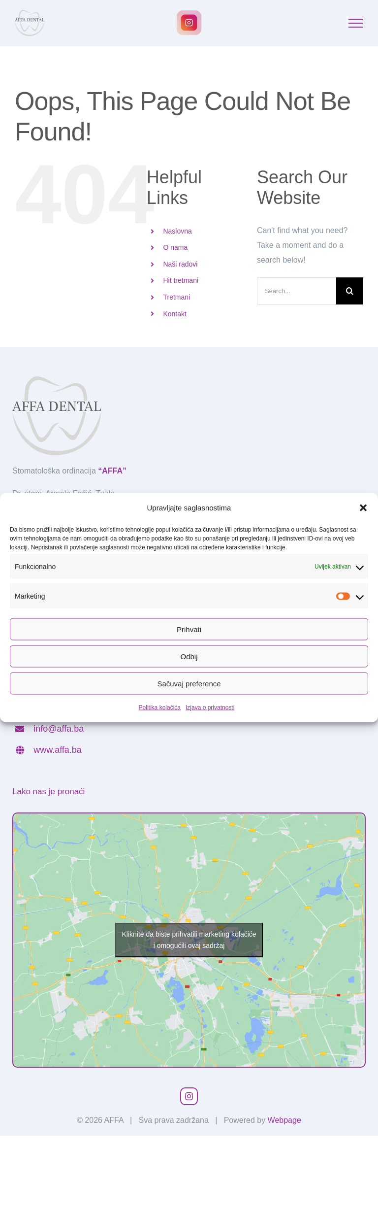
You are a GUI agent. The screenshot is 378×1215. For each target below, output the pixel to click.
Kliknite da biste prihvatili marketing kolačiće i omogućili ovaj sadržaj (189, 939)
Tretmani (176, 297)
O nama (175, 247)
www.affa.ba (57, 750)
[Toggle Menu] (356, 23)
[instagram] (189, 1096)
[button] (363, 508)
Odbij (188, 656)
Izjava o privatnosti (210, 707)
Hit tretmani (180, 280)
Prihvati (189, 629)
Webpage (284, 1120)
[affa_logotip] (56, 380)
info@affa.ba (58, 729)
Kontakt (174, 314)
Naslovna (177, 231)
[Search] (349, 290)
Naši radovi (180, 264)
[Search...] (296, 290)
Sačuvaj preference (188, 683)
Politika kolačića (160, 707)
